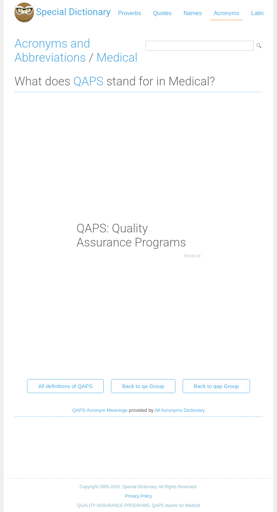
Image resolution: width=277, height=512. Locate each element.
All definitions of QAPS (65, 386)
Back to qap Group (216, 386)
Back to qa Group (143, 386)
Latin (257, 13)
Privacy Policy (138, 496)
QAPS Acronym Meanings (100, 410)
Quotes (162, 13)
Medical (117, 57)
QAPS (88, 81)
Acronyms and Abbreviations (52, 50)
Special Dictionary (73, 11)
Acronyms (226, 13)
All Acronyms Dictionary (180, 410)
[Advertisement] (138, 149)
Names (192, 13)
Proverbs (129, 13)
